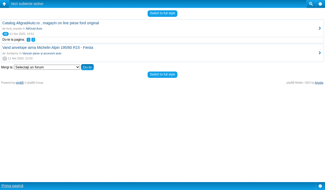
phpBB (20, 82)
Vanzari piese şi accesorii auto (42, 53)
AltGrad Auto (34, 28)
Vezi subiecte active (27, 4)
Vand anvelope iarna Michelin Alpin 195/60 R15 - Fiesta (47, 47)
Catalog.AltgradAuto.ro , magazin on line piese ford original (50, 23)
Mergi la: (7, 67)
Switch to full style (162, 13)
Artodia (319, 82)
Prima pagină (12, 186)
